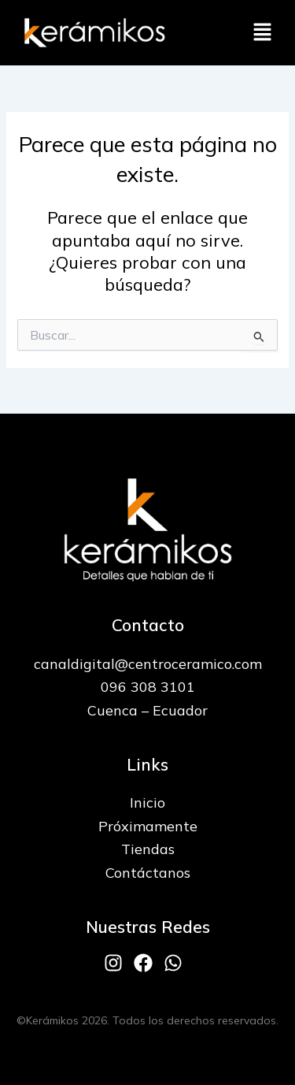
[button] (262, 33)
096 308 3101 (148, 687)
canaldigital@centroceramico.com (148, 664)
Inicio (147, 802)
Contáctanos (147, 873)
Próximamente (147, 826)
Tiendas (148, 849)
